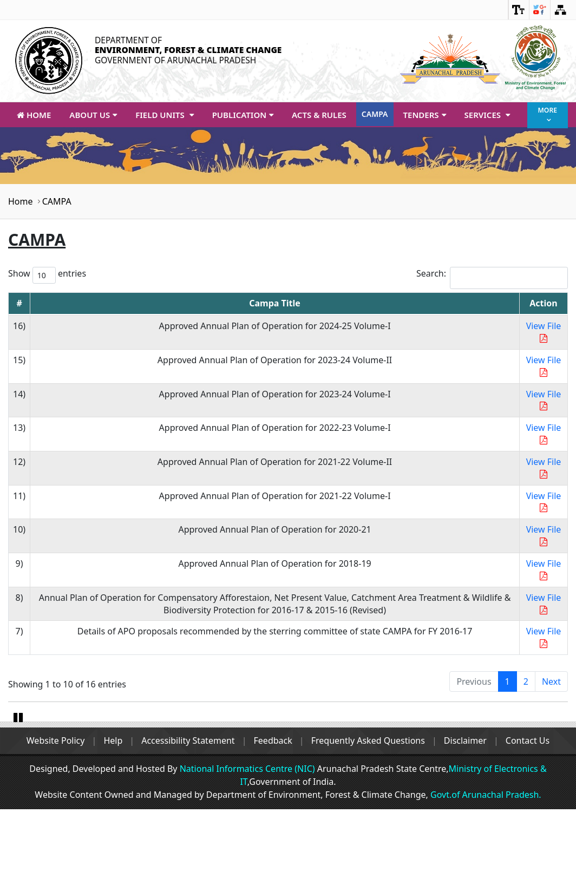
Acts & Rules (319, 114)
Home (34, 114)
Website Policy (49, 816)
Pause (19, 791)
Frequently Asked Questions (370, 816)
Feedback (273, 816)
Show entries (47, 275)
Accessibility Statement (185, 816)
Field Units (164, 114)
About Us (93, 114)
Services (487, 114)
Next (551, 681)
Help (109, 816)
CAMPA (375, 114)
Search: (492, 278)
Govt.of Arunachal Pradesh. (484, 870)
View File (543, 331)
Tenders (424, 114)
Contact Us (533, 816)
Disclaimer (469, 816)
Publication (242, 114)
